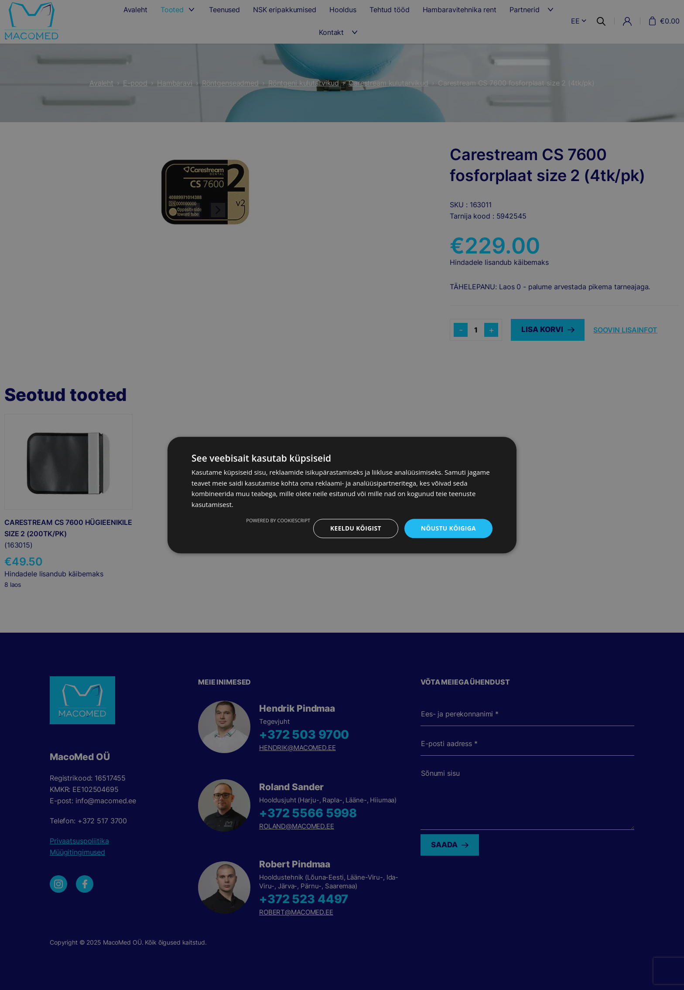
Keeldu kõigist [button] (354, 528)
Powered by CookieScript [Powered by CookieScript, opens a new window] (276, 520)
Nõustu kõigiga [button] (448, 528)
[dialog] (342, 495)
